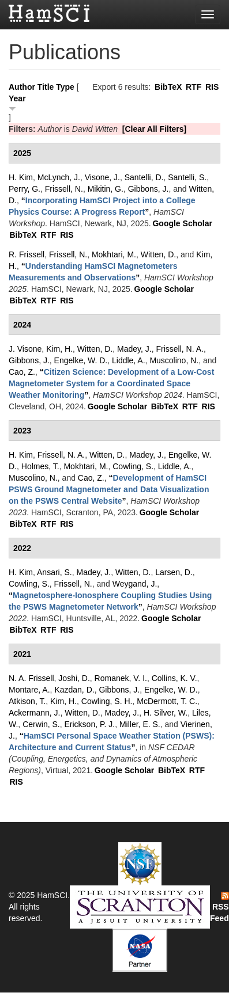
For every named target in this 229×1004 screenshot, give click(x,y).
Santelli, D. (144, 177)
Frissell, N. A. (179, 348)
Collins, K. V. (174, 678)
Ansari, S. (54, 572)
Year (17, 98)
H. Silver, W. (165, 712)
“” (111, 383)
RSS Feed (219, 907)
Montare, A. (29, 689)
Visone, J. (102, 177)
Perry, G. (24, 188)
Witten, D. (158, 254)
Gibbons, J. (148, 188)
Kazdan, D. (74, 689)
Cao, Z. (22, 372)
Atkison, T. (27, 701)
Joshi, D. (73, 678)
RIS (212, 87)
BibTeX (168, 87)
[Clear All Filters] (154, 129)
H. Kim (21, 177)
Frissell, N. (64, 188)
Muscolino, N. (173, 360)
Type (65, 87)
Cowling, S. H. (107, 701)
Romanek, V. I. (121, 678)
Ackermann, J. (34, 712)
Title (45, 87)
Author (22, 87)
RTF (193, 87)
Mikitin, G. (105, 188)
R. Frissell (26, 254)
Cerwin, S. (41, 724)
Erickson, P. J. (89, 724)
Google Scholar (182, 223)
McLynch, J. (58, 177)
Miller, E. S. (139, 724)
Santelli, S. (187, 177)
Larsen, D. (174, 572)
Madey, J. (134, 348)
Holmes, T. (40, 466)
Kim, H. (59, 348)
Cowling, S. (132, 466)
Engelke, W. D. (81, 360)
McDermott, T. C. (167, 701)
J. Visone (25, 348)
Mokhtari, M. (114, 254)
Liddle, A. (128, 360)
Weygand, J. (134, 583)
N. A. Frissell (31, 678)
